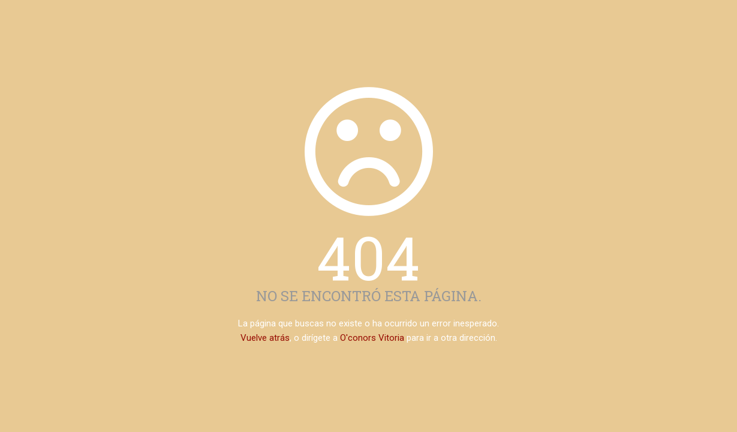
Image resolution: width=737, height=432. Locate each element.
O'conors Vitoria (372, 337)
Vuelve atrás (265, 337)
